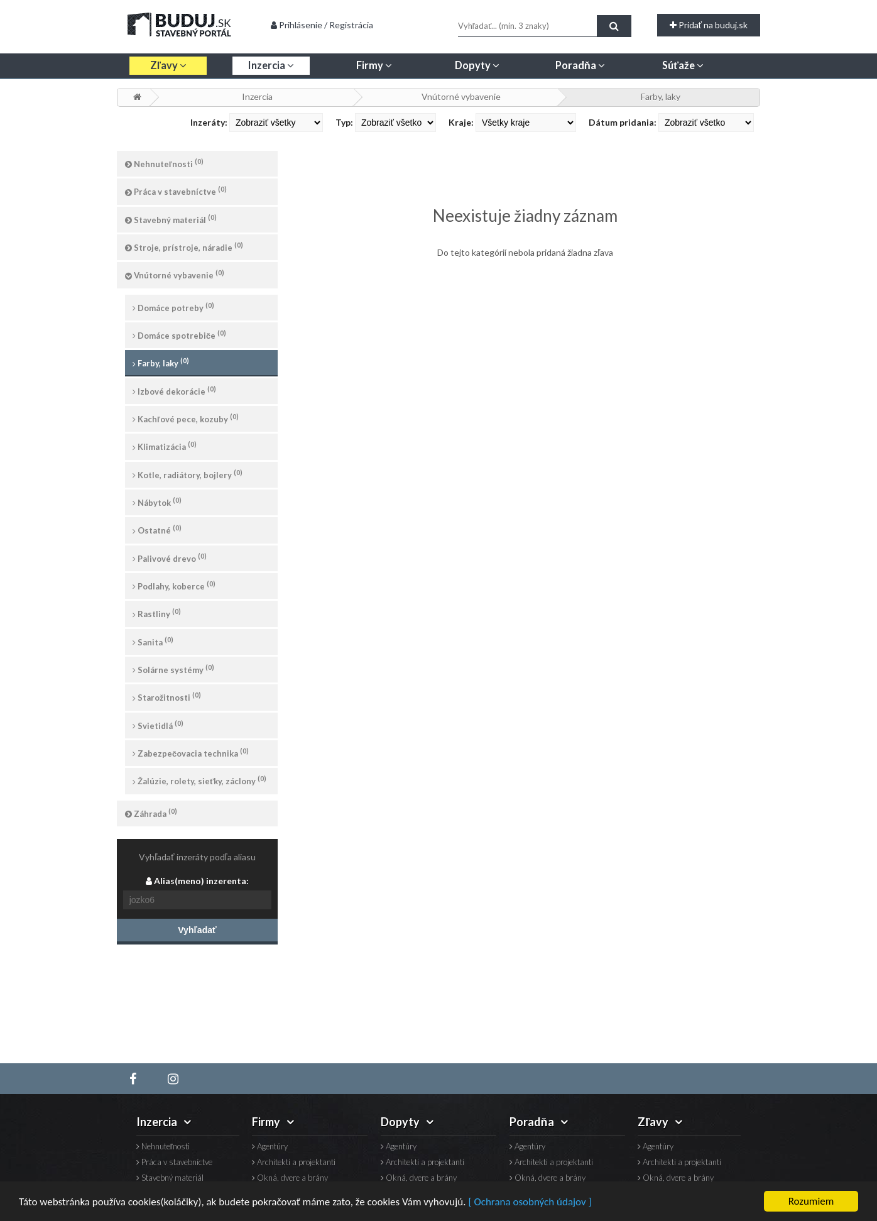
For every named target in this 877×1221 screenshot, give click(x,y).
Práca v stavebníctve (176, 191)
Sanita (153, 641)
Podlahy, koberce (174, 585)
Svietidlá (158, 725)
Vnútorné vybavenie (461, 96)
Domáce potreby (173, 307)
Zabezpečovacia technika (191, 752)
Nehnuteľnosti (164, 163)
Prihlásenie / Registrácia (322, 24)
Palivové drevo (170, 558)
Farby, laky (660, 96)
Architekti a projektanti (293, 1162)
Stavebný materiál (171, 219)
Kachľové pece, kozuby (186, 418)
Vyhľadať (197, 930)
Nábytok (157, 502)
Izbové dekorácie (174, 391)
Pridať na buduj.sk (709, 24)
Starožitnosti (167, 697)
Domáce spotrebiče (179, 335)
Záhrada (151, 813)
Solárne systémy (173, 669)
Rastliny (157, 613)
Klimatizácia (165, 446)
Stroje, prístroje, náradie (184, 247)
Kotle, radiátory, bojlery (187, 474)
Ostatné (157, 529)
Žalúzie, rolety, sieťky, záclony (199, 780)
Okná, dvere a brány (290, 1178)
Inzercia (257, 96)
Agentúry (270, 1146)
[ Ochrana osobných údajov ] (529, 1203)
